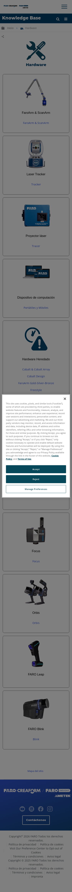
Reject (36, 479)
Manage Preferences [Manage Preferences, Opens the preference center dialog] (36, 489)
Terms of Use (24, 458)
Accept (36, 469)
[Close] (65, 399)
